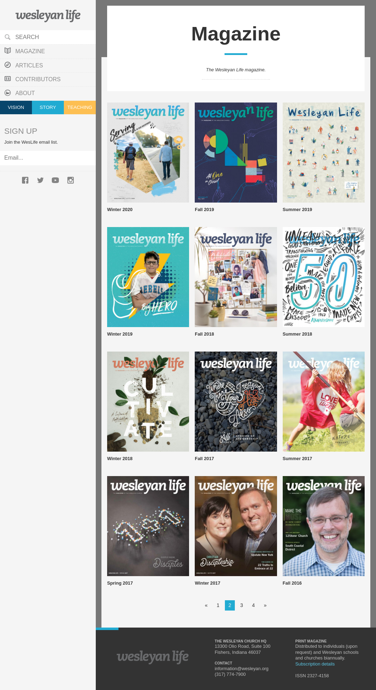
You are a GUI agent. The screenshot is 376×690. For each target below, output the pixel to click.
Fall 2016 (292, 583)
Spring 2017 (120, 583)
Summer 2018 (297, 334)
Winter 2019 (120, 334)
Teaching (79, 107)
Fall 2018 (204, 334)
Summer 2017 (297, 458)
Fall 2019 (204, 209)
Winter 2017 (207, 583)
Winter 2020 (120, 209)
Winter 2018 (120, 458)
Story (48, 107)
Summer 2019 (297, 209)
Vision (16, 107)
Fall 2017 (204, 458)
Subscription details (315, 664)
